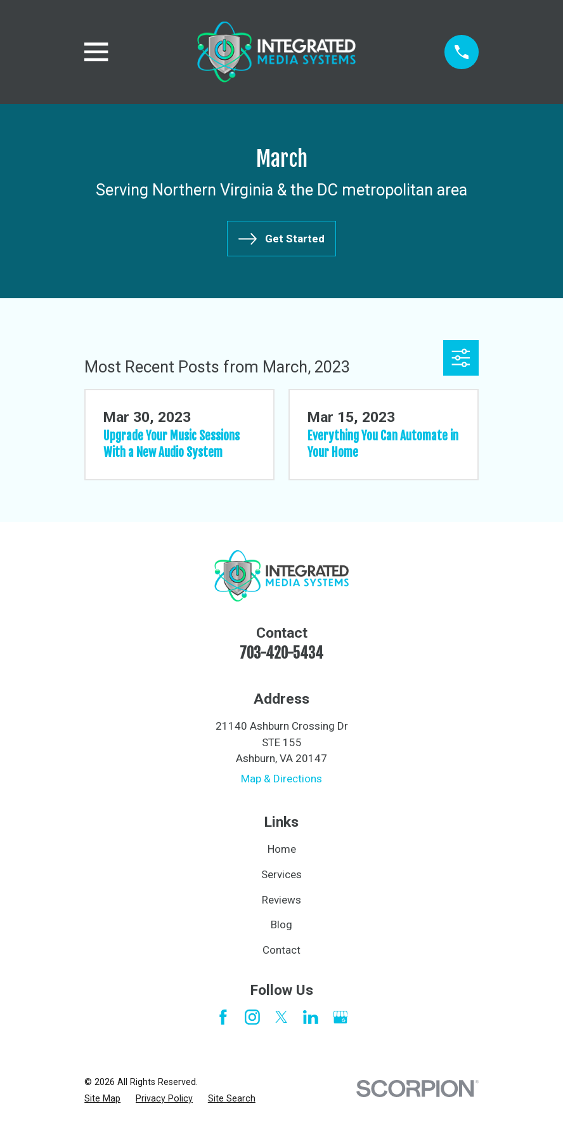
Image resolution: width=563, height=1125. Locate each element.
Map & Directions (281, 778)
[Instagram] (252, 1017)
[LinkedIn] (310, 1017)
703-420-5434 (281, 653)
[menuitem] (102, 1098)
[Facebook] (223, 1017)
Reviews (281, 899)
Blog (281, 924)
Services (281, 874)
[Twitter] (281, 1017)
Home (282, 849)
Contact (281, 950)
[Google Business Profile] (340, 1017)
